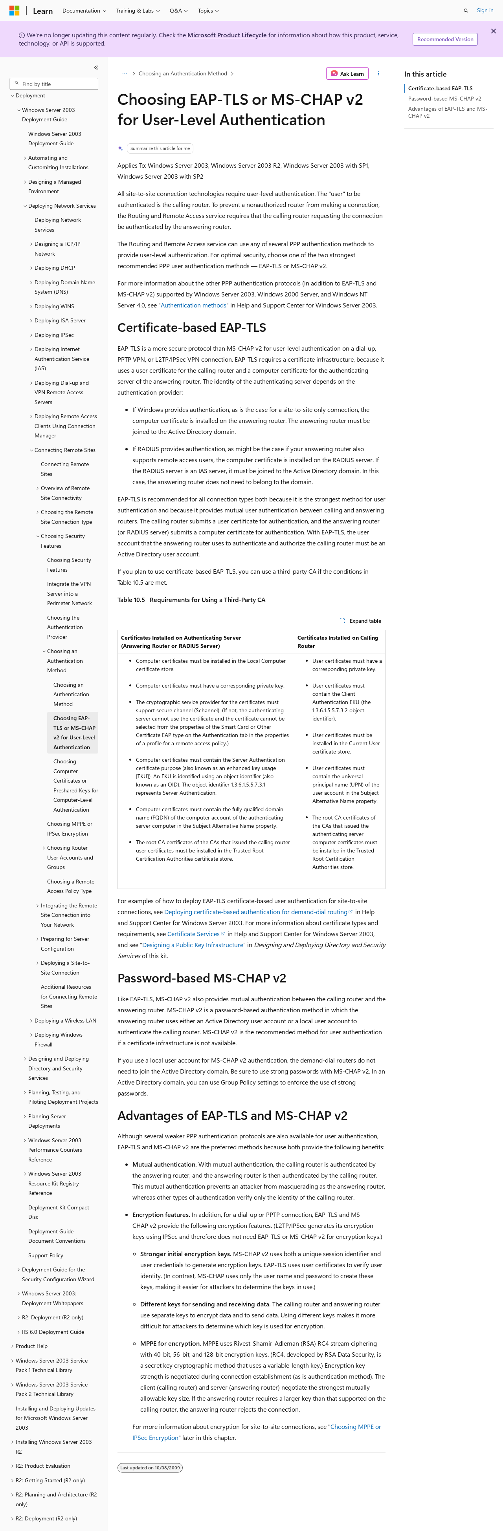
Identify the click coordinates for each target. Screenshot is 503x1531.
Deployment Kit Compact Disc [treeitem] (58, 1190)
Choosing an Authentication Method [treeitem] (71, 672)
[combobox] (53, 84)
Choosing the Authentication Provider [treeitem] (65, 605)
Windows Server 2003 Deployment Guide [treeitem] (54, 117)
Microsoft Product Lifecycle (227, 35)
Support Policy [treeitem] (45, 1233)
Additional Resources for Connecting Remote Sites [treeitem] (69, 974)
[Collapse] (96, 67)
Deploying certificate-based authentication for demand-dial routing (255, 911)
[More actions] (379, 73)
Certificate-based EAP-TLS (440, 88)
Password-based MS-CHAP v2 (444, 98)
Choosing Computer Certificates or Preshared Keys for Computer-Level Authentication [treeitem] (75, 764)
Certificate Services (193, 933)
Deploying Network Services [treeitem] (58, 203)
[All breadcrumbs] (124, 73)
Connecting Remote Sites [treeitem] (65, 447)
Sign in (485, 10)
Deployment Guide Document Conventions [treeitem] (57, 1214)
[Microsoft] (14, 10)
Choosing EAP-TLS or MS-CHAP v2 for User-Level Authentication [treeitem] (74, 711)
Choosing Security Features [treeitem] (69, 543)
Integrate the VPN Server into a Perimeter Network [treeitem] (69, 571)
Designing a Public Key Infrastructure (192, 944)
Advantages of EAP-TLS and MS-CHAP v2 (448, 112)
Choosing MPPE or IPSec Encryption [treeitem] (69, 807)
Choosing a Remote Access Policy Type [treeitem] (70, 864)
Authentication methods (193, 305)
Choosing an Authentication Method (183, 73)
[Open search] (466, 11)
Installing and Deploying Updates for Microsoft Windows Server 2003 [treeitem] (55, 1396)
